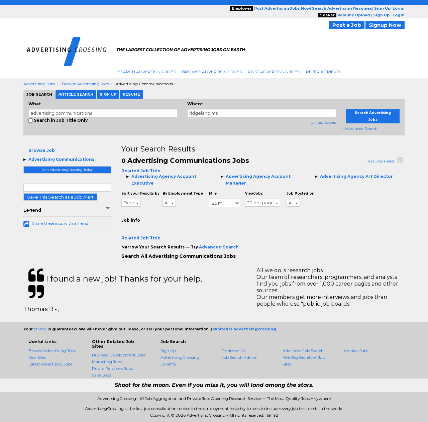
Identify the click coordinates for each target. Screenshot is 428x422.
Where (195, 103)
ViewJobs (254, 193)
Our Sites (37, 357)
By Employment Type (183, 193)
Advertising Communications (61, 159)
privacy (40, 329)
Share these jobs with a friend (60, 223)
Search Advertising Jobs (147, 71)
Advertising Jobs (39, 83)
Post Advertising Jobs (274, 71)
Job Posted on (300, 193)
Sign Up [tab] (108, 94)
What (34, 103)
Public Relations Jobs (112, 368)
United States (323, 122)
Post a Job (346, 25)
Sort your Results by (140, 193)
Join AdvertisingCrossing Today (67, 170)
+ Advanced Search (359, 128)
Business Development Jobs (118, 354)
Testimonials (233, 350)
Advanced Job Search (303, 350)
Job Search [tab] (39, 94)
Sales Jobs (101, 375)
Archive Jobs (356, 350)
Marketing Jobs (107, 361)
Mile (213, 193)
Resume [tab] (131, 94)
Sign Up (168, 350)
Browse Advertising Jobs (212, 71)
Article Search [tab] (76, 94)
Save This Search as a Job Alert (60, 197)
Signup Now (385, 25)
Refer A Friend (323, 71)
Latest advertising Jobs (50, 363)
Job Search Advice (239, 357)
